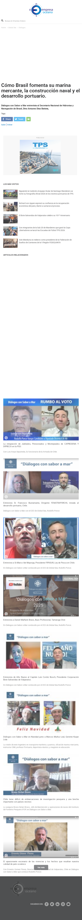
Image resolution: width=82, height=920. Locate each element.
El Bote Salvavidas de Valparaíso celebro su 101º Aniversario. (44, 217)
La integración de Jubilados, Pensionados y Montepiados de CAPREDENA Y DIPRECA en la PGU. (41, 598)
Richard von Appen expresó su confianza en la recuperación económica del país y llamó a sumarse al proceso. (44, 207)
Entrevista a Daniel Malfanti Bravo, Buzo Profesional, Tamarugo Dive (34, 772)
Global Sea (12, 27)
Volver (9, 124)
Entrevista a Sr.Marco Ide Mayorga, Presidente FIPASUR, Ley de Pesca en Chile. (39, 715)
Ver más (41, 868)
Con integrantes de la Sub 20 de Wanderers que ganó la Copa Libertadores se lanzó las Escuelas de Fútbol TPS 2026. (44, 231)
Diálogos (22, 27)
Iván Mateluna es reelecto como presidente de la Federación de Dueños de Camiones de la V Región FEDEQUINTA (45, 243)
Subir (3, 124)
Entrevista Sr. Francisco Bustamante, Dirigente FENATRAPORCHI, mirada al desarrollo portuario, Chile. (41, 657)
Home (3, 27)
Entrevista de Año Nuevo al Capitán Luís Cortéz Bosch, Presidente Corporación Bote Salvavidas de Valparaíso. (41, 831)
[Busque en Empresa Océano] (17, 20)
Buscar (2, 20)
